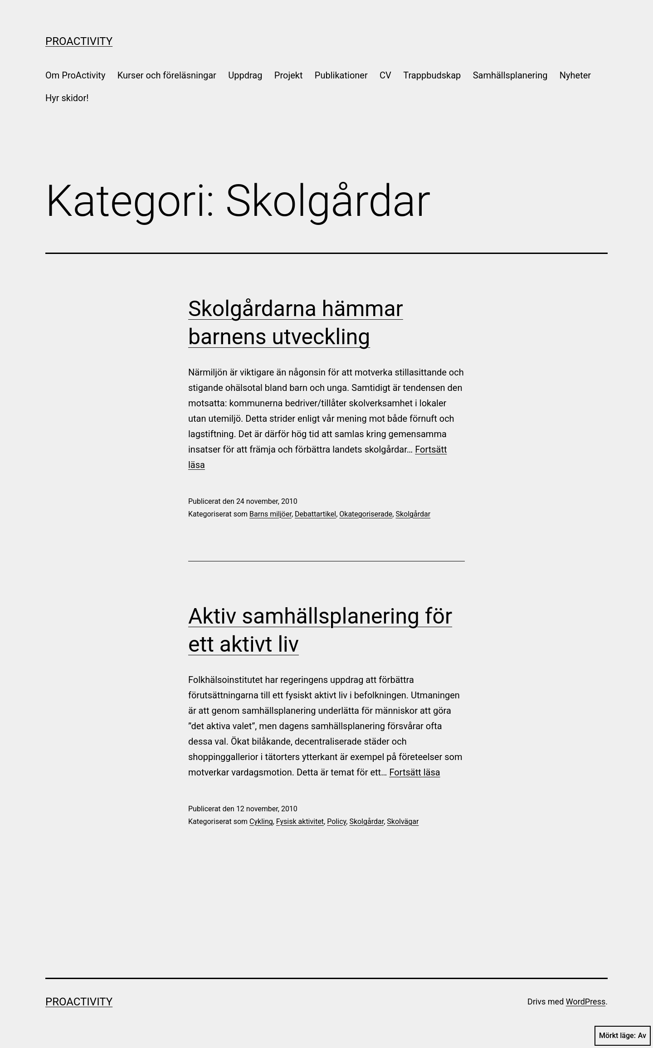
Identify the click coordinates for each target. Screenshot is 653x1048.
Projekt (288, 75)
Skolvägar (403, 821)
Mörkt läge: (622, 1035)
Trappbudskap (432, 75)
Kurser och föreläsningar (166, 75)
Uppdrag (245, 75)
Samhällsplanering (510, 75)
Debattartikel (315, 514)
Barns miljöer (270, 514)
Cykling (261, 821)
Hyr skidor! (66, 98)
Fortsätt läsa (414, 772)
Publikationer (341, 75)
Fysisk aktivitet (300, 821)
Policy (336, 821)
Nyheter (575, 75)
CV (385, 75)
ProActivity (78, 41)
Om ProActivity (75, 75)
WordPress (585, 1001)
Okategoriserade (365, 514)
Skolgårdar (412, 514)
